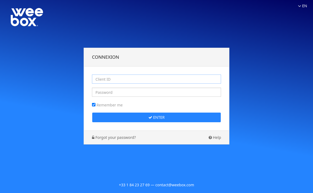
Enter (156, 117)
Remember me (110, 104)
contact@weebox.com (174, 184)
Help (215, 137)
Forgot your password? (114, 137)
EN (302, 5)
